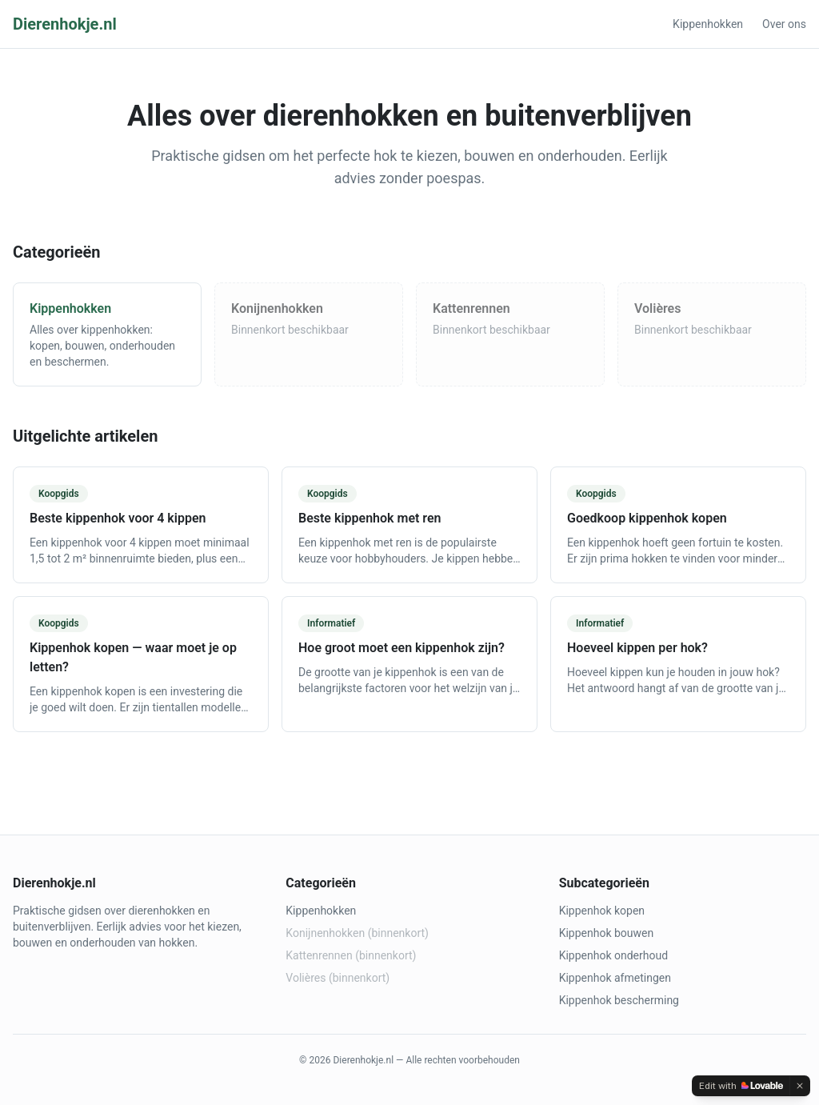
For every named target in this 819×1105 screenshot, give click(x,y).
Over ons (784, 24)
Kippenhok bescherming (619, 1000)
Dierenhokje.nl (65, 24)
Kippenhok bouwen (606, 933)
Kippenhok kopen (602, 910)
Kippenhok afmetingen (615, 977)
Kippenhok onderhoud (613, 955)
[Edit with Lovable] (741, 1085)
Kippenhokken (708, 24)
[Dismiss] (799, 1085)
